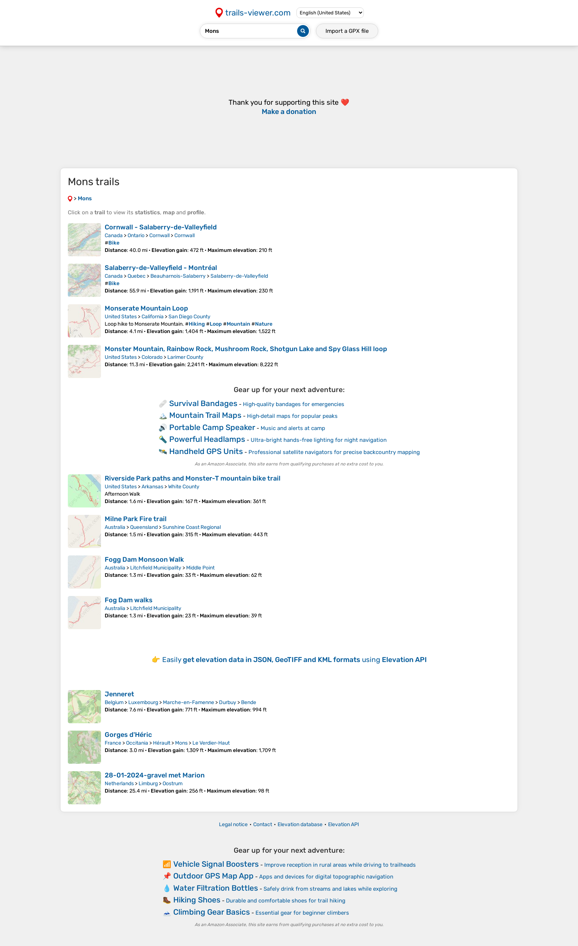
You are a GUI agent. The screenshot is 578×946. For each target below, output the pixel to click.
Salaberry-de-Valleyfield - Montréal (161, 268)
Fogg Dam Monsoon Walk (144, 559)
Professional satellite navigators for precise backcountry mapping (334, 452)
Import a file (347, 31)
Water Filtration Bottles (215, 888)
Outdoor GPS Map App (213, 875)
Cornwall (159, 235)
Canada (114, 235)
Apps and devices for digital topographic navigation (326, 876)
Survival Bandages (203, 403)
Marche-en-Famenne (188, 702)
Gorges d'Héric (128, 735)
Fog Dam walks (129, 600)
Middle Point (200, 568)
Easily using (294, 659)
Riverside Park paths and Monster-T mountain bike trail (193, 478)
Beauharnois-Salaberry (178, 276)
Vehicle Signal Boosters (216, 864)
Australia (115, 527)
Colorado (152, 357)
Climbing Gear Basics (211, 911)
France (113, 743)
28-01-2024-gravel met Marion (155, 775)
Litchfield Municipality (155, 568)
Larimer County (185, 357)
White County (183, 487)
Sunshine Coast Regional (192, 527)
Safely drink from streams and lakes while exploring (330, 889)
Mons (181, 743)
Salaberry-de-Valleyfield (239, 276)
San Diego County (189, 316)
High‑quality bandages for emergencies (294, 404)
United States (121, 316)
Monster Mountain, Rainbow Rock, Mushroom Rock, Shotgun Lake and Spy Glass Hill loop (246, 349)
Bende (248, 702)
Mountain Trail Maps (205, 415)
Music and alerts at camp (293, 428)
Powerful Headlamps (207, 439)
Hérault (161, 743)
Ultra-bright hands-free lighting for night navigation (319, 440)
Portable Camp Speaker (212, 427)
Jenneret (119, 694)
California (153, 316)
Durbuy (227, 702)
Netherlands (119, 783)
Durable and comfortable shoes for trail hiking (285, 900)
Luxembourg (143, 702)
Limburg (148, 783)
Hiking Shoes (196, 899)
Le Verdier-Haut (211, 743)
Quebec (137, 276)
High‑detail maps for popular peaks (292, 416)
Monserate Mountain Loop (146, 308)
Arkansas (152, 487)
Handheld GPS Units (206, 451)
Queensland (144, 527)
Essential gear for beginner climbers (302, 912)
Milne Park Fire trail (136, 519)
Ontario (136, 235)
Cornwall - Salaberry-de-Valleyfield (161, 227)
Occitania (137, 743)
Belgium (114, 702)
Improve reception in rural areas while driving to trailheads (340, 865)
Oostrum (172, 783)
